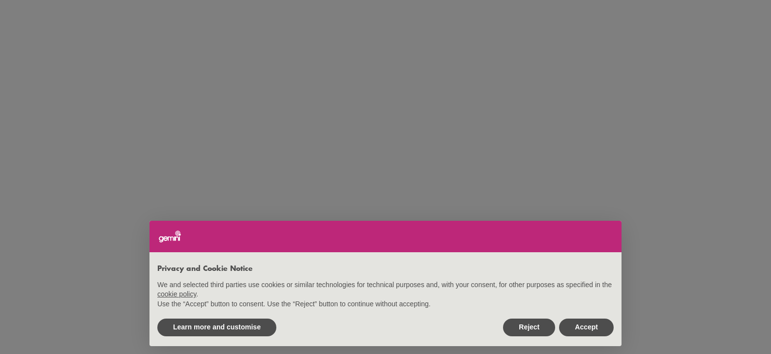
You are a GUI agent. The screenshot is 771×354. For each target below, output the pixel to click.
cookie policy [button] (176, 294)
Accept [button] (586, 327)
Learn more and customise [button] (217, 327)
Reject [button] (529, 327)
